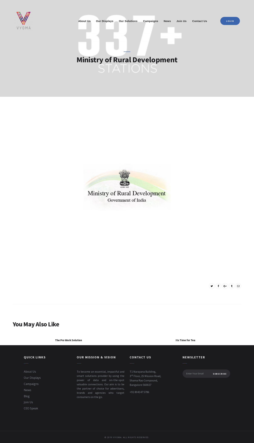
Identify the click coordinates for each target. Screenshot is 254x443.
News (27, 390)
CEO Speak (31, 408)
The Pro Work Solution (68, 340)
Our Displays (32, 378)
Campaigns (31, 384)
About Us (30, 372)
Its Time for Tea (185, 340)
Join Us (28, 402)
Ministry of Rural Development (127, 59)
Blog (27, 396)
